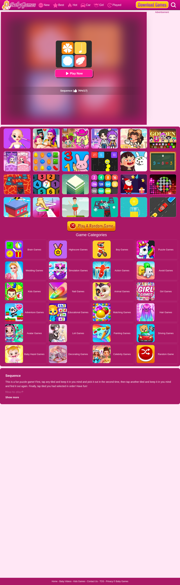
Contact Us (92, 581)
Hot (72, 4)
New (44, 4)
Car (85, 4)
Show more (12, 397)
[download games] (152, 1)
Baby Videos (65, 581)
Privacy (109, 581)
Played (114, 4)
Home (54, 581)
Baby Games (122, 581)
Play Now (74, 73)
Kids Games (79, 581)
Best (58, 4)
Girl (99, 4)
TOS (102, 581)
